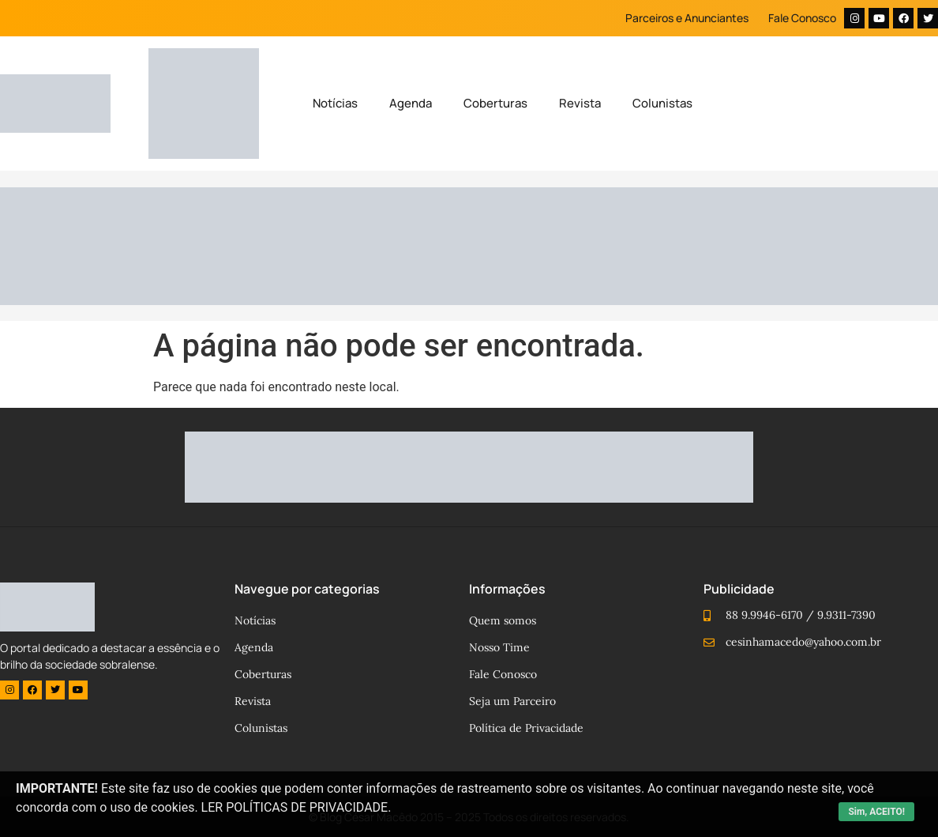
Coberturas (495, 103)
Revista (580, 103)
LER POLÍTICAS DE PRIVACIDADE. (296, 807)
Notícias (335, 103)
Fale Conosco (802, 17)
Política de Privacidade (526, 728)
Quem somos (502, 620)
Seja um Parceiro (512, 701)
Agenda (410, 103)
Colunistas (662, 103)
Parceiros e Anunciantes (687, 17)
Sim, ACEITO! (876, 811)
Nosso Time (499, 647)
